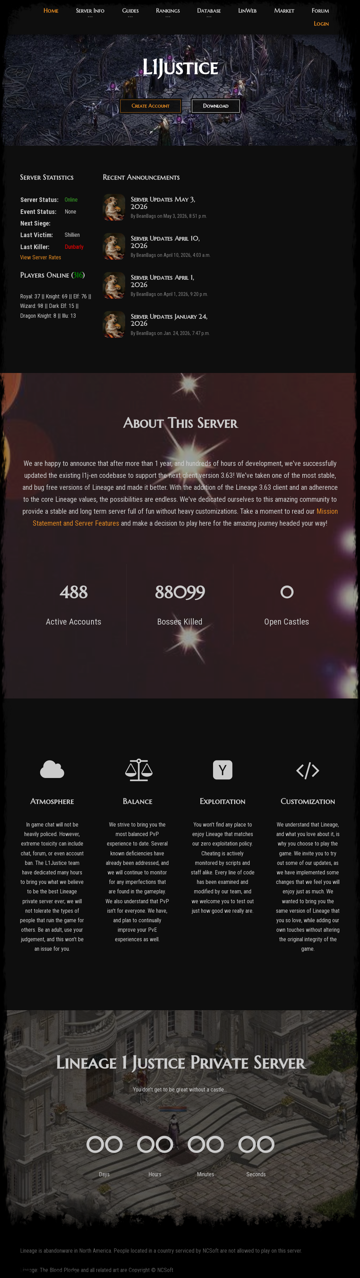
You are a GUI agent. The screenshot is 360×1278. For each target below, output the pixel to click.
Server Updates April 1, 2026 (162, 281)
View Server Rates (40, 257)
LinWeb (247, 10)
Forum (320, 10)
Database (209, 10)
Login (321, 23)
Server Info (90, 10)
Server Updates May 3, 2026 (163, 202)
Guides (130, 10)
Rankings (168, 10)
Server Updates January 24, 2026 (169, 320)
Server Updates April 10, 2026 (165, 241)
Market (284, 10)
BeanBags (146, 216)
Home (51, 10)
